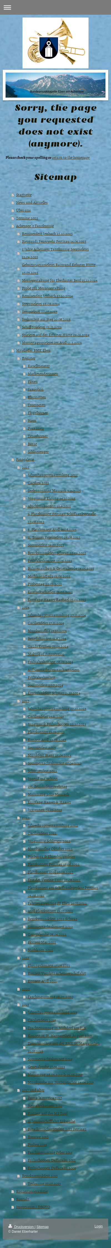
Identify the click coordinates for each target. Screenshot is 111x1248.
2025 (25, 467)
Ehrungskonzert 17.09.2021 (49, 965)
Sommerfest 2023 (42, 747)
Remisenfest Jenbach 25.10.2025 (47, 233)
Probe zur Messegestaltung (43, 288)
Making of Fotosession (46, 654)
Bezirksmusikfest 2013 (40, 1175)
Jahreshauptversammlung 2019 (52, 1012)
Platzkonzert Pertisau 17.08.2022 (54, 864)
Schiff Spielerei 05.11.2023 (42, 327)
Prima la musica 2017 (45, 1098)
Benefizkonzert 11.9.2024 (47, 638)
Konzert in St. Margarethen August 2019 (60, 1035)
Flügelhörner (38, 412)
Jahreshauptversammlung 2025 (53, 475)
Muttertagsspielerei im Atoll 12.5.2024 (52, 342)
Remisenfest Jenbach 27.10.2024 (47, 296)
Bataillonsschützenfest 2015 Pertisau (57, 1129)
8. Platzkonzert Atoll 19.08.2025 (52, 529)
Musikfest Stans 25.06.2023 (49, 755)
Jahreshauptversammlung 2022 (53, 825)
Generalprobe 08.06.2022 (47, 934)
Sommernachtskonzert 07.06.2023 (55, 763)
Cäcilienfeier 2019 (42, 1020)
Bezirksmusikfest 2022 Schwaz (52, 919)
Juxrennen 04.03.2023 (45, 810)
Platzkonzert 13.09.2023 (46, 732)
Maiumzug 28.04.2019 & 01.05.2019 (55, 1074)
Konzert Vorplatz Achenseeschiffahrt (57, 973)
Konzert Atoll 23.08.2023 (47, 739)
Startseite (24, 194)
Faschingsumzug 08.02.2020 (50, 996)
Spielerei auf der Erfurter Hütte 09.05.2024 (55, 335)
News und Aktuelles (32, 202)
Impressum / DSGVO (33, 1207)
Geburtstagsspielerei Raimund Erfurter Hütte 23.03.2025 (58, 268)
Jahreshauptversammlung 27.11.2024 (57, 615)
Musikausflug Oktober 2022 (50, 848)
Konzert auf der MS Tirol (47, 1113)
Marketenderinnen (43, 374)
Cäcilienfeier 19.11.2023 (46, 716)
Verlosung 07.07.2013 (44, 1183)
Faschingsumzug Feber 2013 (50, 1152)
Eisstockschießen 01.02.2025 (50, 592)
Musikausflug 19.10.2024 (47, 630)
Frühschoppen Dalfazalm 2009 (52, 1168)
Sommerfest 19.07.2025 (46, 545)
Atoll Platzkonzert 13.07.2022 (50, 911)
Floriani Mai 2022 (42, 942)
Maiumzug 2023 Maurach (48, 794)
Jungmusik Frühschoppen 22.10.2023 (57, 724)
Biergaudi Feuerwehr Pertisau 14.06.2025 (54, 241)
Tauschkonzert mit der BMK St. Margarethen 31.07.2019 (64, 1047)
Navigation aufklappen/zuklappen (55, 7)
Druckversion (21, 1227)
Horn (32, 420)
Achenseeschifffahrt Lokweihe (51, 1121)
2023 (25, 701)
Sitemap (42, 1227)
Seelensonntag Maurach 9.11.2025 (54, 490)
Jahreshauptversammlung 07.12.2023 (57, 708)
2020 (26, 989)
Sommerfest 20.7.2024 (45, 685)
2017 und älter (33, 1090)
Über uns (23, 210)
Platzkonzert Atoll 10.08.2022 (51, 872)
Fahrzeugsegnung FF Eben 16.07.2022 (57, 903)
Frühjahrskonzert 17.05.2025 (50, 560)
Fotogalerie (25, 459)
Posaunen (36, 428)
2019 (25, 1004)
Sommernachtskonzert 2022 (50, 926)
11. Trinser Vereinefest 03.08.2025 (54, 537)
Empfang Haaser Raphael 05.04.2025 (57, 599)
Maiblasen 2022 (40, 950)
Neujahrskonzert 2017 (45, 1105)
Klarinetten (37, 397)
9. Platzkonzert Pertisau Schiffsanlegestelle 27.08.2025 (62, 517)
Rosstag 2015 (38, 1137)
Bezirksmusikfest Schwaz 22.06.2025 (57, 553)
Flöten (33, 381)
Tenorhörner (38, 436)
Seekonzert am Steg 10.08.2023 (46, 319)
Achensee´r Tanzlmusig (35, 226)
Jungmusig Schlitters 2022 (49, 841)
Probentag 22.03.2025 (45, 584)
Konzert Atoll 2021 (42, 981)
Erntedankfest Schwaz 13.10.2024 (54, 693)
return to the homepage (71, 157)
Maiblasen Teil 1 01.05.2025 (49, 576)
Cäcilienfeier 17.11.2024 (46, 623)
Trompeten (37, 405)
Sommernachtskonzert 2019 (50, 1059)
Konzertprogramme (32, 1191)
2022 (26, 817)
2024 (25, 607)
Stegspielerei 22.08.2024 (41, 303)
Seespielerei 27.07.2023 (39, 311)
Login (99, 1226)
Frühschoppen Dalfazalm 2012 (52, 1160)
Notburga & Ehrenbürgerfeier (51, 856)
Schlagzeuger (38, 451)
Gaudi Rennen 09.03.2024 (48, 646)
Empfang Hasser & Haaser (49, 802)
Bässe (32, 444)
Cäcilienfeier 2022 (42, 833)
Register (28, 358)
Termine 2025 (27, 218)
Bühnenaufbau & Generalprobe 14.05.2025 (61, 568)
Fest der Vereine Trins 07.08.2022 (54, 880)
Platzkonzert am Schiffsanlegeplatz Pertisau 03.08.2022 (63, 891)
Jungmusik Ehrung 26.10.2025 (51, 498)
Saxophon (36, 389)
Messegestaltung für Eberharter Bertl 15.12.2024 (59, 280)
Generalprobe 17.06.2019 (46, 1066)
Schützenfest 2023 (42, 771)
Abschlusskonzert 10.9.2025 (49, 506)
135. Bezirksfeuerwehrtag (47, 786)
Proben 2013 (37, 1144)
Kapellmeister (39, 366)
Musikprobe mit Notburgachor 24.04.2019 (61, 1082)
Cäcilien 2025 (38, 483)
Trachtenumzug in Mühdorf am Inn (57, 1028)
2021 (25, 957)
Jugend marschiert (43, 778)
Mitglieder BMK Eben (33, 350)
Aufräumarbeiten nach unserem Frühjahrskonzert (53, 673)
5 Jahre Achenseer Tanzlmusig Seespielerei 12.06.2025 (55, 253)
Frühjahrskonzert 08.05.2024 (50, 662)
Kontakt (22, 1199)
